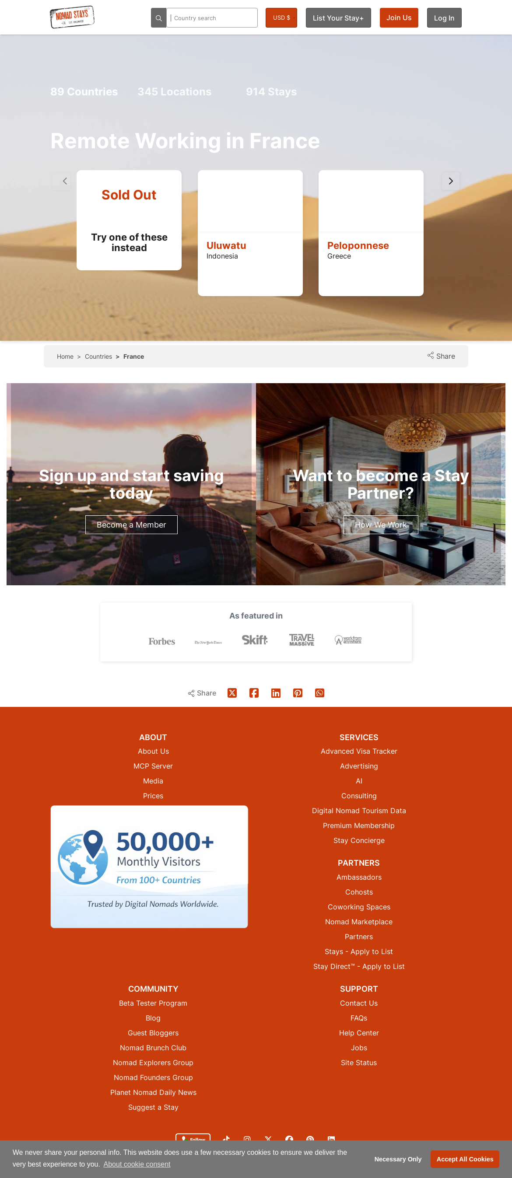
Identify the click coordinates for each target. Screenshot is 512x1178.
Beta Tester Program (153, 1003)
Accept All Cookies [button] (465, 1159)
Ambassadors (359, 877)
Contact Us (359, 1003)
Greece (339, 256)
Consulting (359, 795)
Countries (84, 91)
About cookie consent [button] (137, 1164)
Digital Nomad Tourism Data (359, 810)
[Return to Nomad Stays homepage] (72, 17)
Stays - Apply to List (359, 951)
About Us (153, 751)
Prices (153, 795)
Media (153, 780)
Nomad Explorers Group (153, 1062)
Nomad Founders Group (153, 1077)
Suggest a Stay (153, 1107)
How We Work (381, 524)
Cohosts (359, 892)
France (133, 356)
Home (65, 356)
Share (441, 355)
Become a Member (131, 524)
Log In (444, 18)
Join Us (399, 17)
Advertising (359, 766)
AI (359, 780)
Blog (153, 1018)
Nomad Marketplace (359, 921)
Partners (359, 936)
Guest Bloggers (153, 1032)
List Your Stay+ (338, 18)
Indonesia (222, 256)
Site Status (359, 1062)
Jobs (359, 1047)
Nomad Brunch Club (153, 1047)
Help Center (359, 1032)
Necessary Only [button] (398, 1159)
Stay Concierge (359, 840)
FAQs (359, 1018)
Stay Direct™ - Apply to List (359, 966)
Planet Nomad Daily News (153, 1092)
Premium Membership (359, 825)
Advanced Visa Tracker (359, 751)
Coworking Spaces (359, 906)
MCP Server (153, 766)
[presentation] (450, 181)
